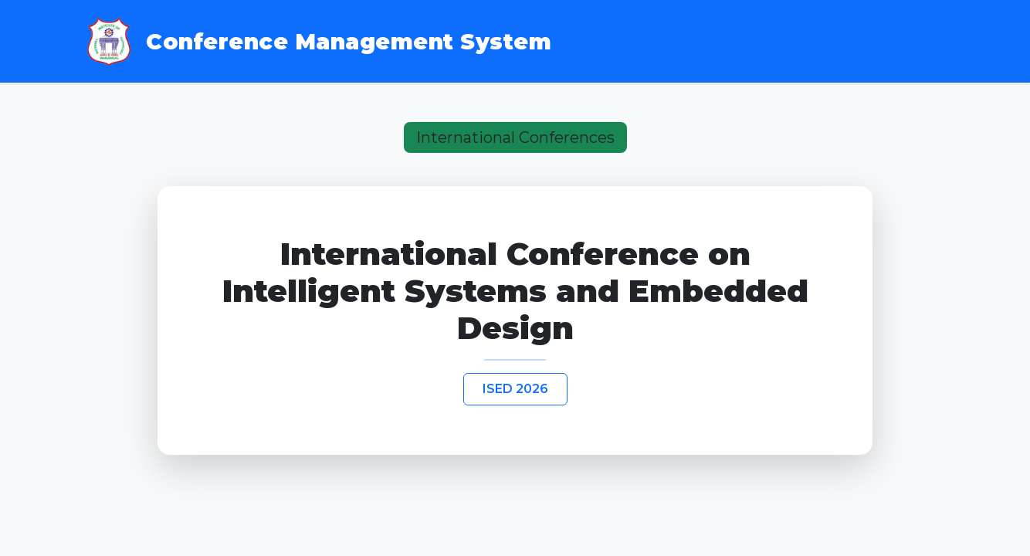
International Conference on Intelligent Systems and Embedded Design (515, 291)
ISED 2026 (515, 388)
